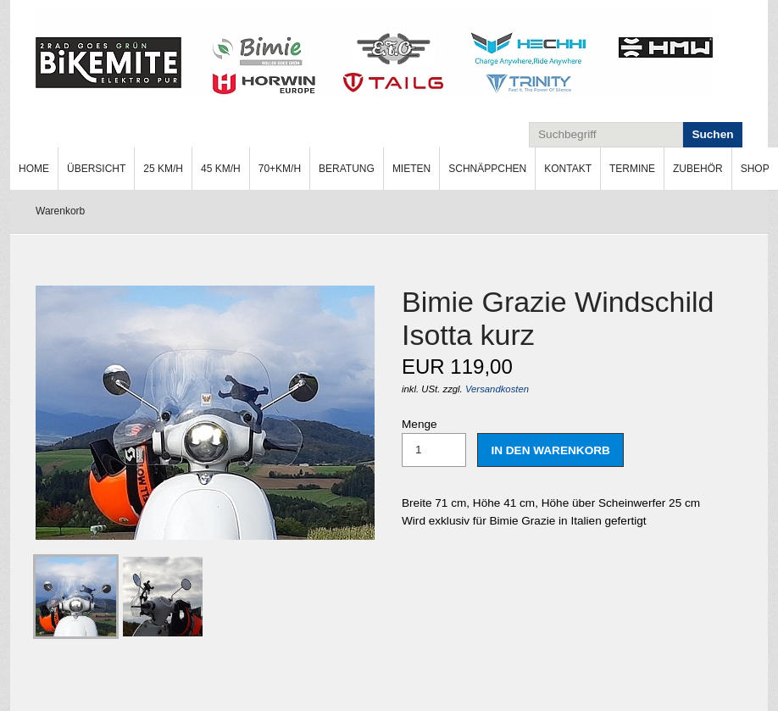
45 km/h (221, 169)
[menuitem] (34, 168)
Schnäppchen (487, 169)
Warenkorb (60, 211)
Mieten (411, 169)
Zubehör (698, 169)
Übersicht (96, 169)
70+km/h (279, 169)
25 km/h (163, 169)
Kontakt (568, 169)
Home (34, 169)
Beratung (347, 169)
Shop (755, 169)
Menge (434, 442)
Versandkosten (497, 389)
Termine (632, 169)
